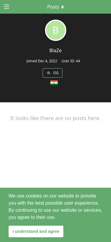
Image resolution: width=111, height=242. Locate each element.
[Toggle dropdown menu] (55, 7)
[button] (58, 218)
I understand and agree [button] (35, 231)
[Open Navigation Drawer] (6, 7)
